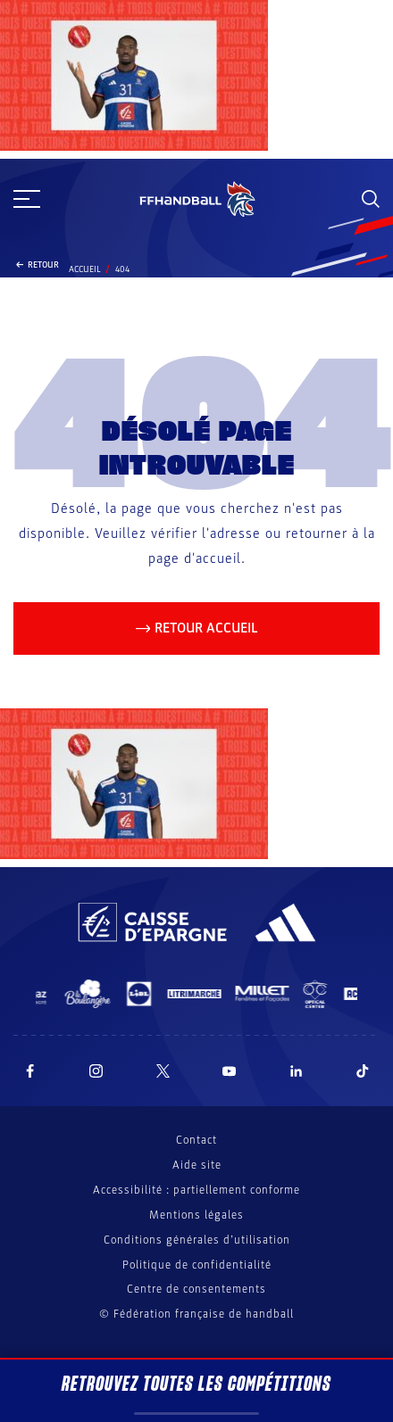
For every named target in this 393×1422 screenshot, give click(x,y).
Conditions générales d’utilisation (197, 1240)
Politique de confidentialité (197, 1265)
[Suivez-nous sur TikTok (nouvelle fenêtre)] (362, 1071)
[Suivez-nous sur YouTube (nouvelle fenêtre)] (229, 1071)
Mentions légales (196, 1215)
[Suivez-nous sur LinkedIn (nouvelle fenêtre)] (296, 1071)
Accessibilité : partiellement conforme (196, 1190)
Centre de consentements (196, 1289)
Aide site (197, 1165)
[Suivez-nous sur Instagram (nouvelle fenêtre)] (96, 1071)
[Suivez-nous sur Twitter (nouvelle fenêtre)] (163, 1071)
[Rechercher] (371, 199)
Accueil (85, 269)
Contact (196, 1140)
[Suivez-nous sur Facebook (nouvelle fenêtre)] (30, 1071)
